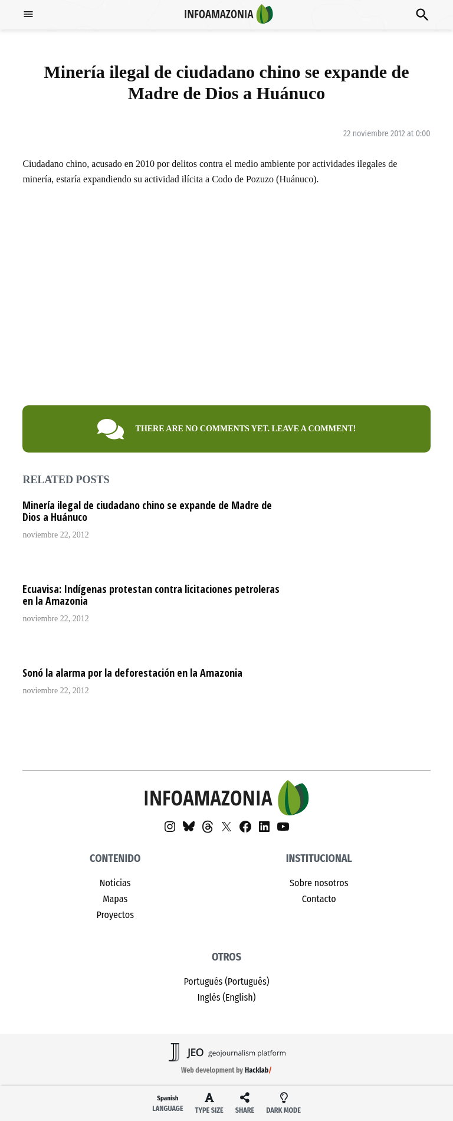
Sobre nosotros (319, 883)
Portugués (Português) (226, 981)
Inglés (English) (226, 997)
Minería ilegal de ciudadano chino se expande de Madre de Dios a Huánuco (147, 511)
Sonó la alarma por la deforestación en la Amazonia (132, 673)
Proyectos (115, 914)
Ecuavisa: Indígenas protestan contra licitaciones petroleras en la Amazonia (151, 595)
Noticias (115, 883)
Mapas (115, 898)
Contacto (319, 898)
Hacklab (256, 1070)
